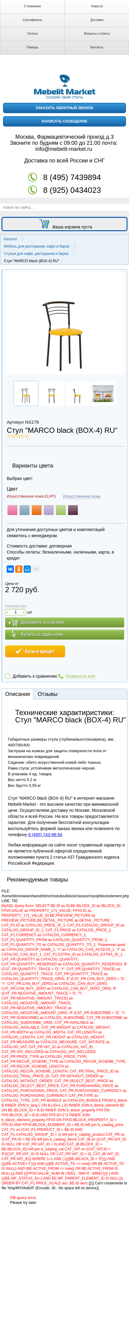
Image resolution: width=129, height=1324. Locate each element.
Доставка (97, 20)
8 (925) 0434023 (72, 190)
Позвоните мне (80, 676)
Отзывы (48, 694)
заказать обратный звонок (64, 108)
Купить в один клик (42, 634)
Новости (97, 6)
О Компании (32, 6)
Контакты (96, 47)
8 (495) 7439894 (72, 177)
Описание (17, 694)
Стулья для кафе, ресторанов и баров (36, 254)
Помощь (32, 47)
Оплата (32, 33)
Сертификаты (32, 20)
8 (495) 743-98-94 (45, 834)
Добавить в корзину (43, 622)
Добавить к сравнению (35, 676)
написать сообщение (64, 121)
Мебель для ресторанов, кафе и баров (36, 246)
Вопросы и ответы (97, 33)
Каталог (10, 239)
